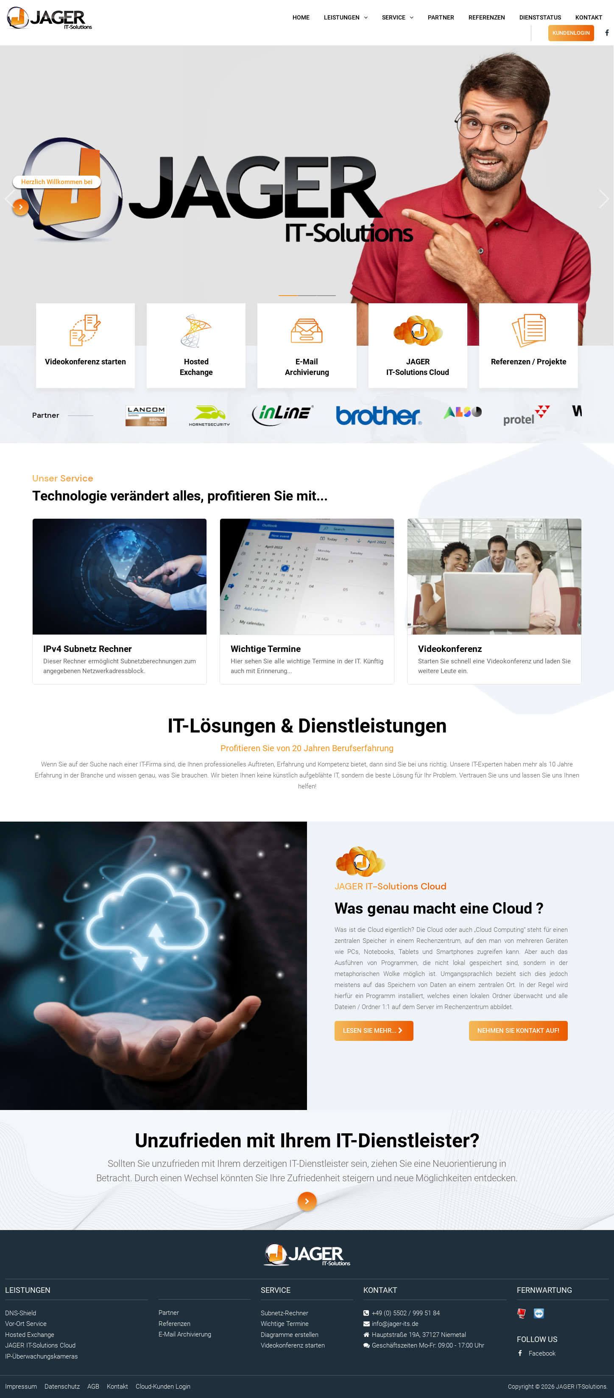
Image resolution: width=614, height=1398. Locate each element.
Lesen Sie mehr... (374, 1031)
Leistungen (342, 17)
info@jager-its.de (395, 1324)
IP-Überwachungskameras (41, 1356)
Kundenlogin (571, 33)
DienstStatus (540, 17)
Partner (441, 17)
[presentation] (10, 199)
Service (393, 17)
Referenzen (487, 17)
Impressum (21, 1386)
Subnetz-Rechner (284, 1313)
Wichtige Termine (285, 1324)
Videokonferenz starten (85, 340)
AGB (93, 1386)
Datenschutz (62, 1386)
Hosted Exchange (196, 345)
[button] (288, 295)
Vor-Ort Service (26, 1324)
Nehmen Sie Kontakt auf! (518, 1031)
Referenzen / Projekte (528, 340)
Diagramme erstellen (289, 1335)
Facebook (536, 1353)
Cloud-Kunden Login (163, 1386)
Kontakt (589, 17)
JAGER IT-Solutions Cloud (418, 345)
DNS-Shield (20, 1313)
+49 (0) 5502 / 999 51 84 (406, 1313)
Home (301, 17)
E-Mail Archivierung (307, 345)
